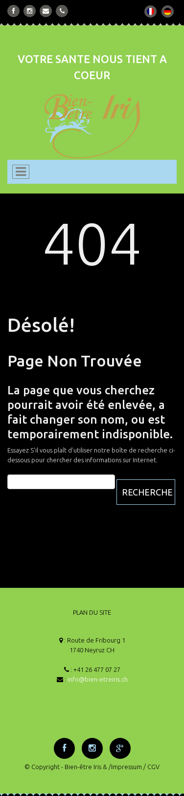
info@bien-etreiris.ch (98, 679)
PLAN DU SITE (92, 612)
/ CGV (151, 766)
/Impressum (125, 766)
